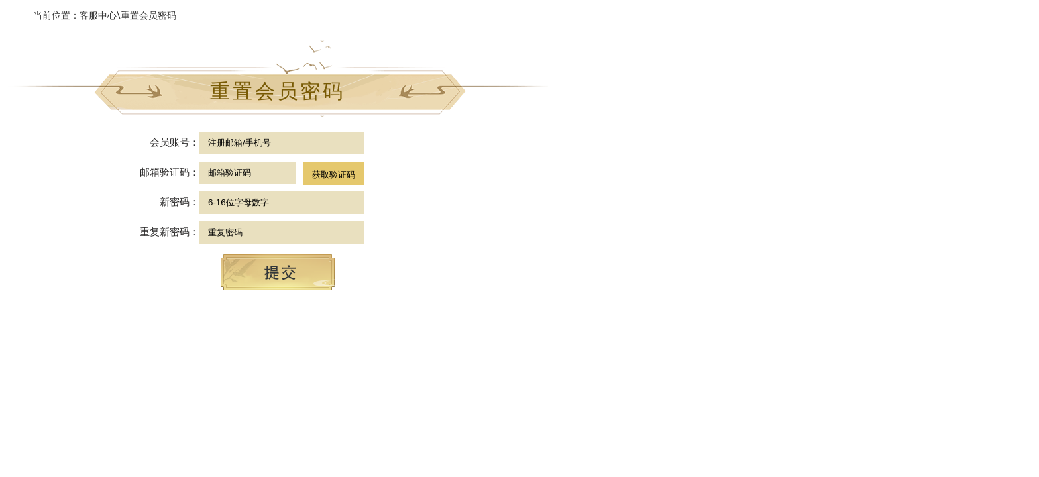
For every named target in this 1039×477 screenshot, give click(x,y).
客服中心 (98, 15)
